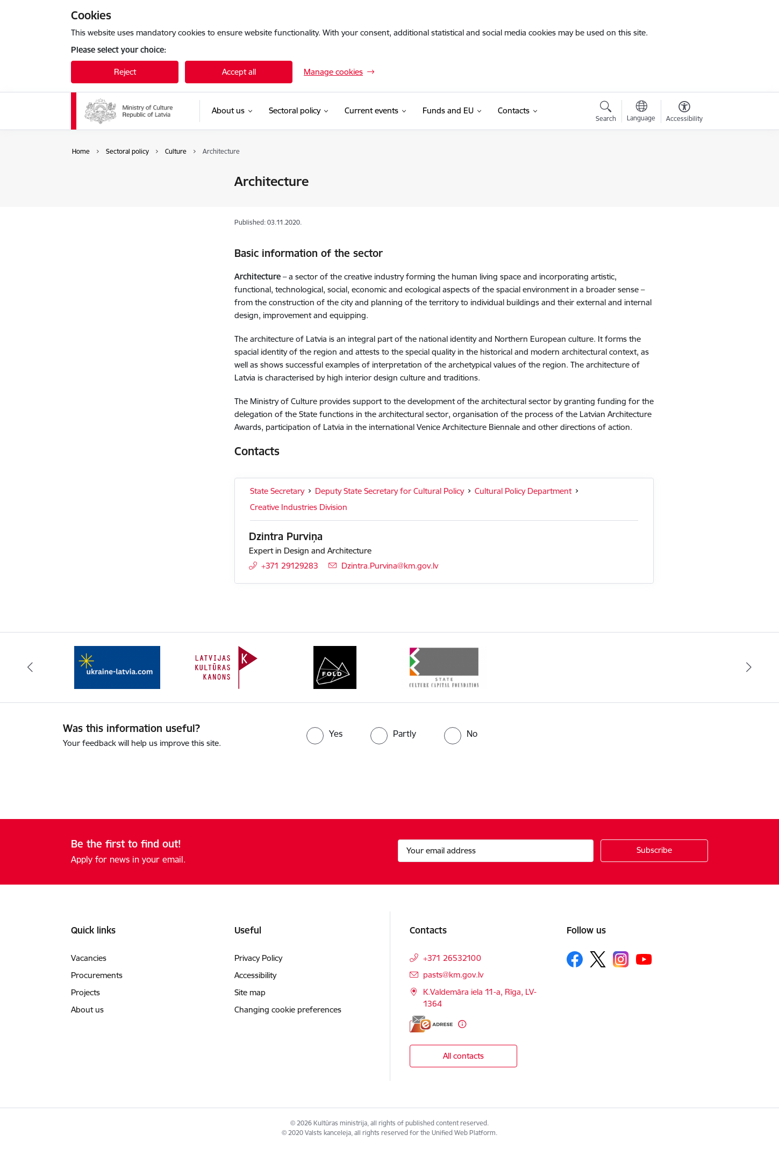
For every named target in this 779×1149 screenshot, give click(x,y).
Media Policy (104, 219)
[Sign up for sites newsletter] (654, 850)
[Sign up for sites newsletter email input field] (496, 850)
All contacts (463, 1056)
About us (87, 1009)
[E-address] (431, 1024)
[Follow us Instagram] (621, 959)
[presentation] (89, 779)
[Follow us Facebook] (575, 959)
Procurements (97, 975)
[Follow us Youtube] (644, 958)
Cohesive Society (112, 201)
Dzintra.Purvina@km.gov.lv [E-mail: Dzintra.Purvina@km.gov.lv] (389, 566)
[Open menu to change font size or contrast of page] (684, 113)
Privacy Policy (258, 958)
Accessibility (256, 975)
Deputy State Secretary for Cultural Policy (389, 491)
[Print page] (681, 177)
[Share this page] (681, 204)
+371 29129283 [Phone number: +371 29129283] (289, 566)
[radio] (324, 733)
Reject (125, 72)
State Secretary (277, 491)
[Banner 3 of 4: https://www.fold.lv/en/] (334, 667)
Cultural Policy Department (523, 491)
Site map (250, 992)
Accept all (239, 72)
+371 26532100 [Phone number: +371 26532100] (452, 958)
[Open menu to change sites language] (641, 112)
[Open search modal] (605, 113)
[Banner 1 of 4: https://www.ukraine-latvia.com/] (117, 667)
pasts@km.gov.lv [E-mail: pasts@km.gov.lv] (453, 975)
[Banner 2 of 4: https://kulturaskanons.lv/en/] (226, 667)
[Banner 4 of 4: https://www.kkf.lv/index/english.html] (444, 667)
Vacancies (88, 958)
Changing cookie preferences (287, 1009)
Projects (85, 992)
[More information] (462, 1024)
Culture (95, 182)
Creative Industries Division (298, 507)
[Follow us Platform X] (598, 959)
